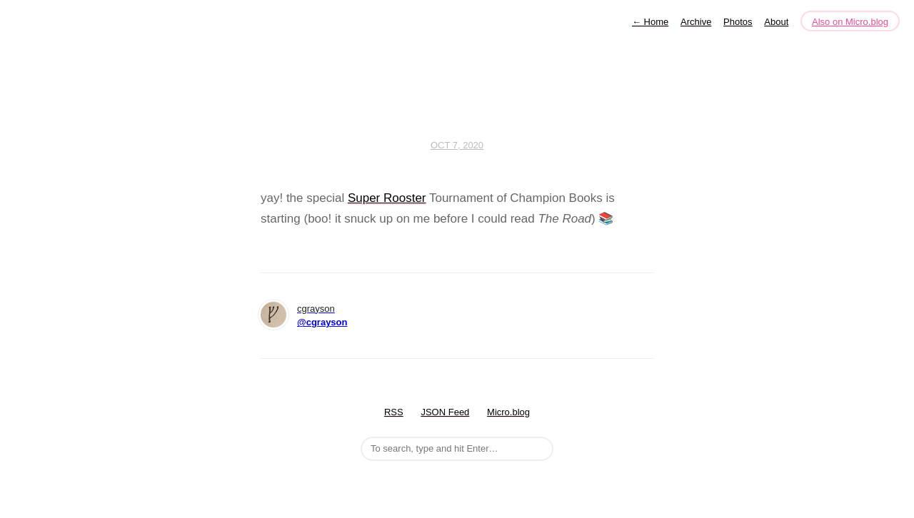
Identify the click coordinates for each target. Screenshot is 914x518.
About (776, 21)
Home (650, 21)
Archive (696, 21)
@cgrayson (322, 322)
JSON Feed (445, 412)
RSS (393, 412)
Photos (737, 21)
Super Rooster (387, 198)
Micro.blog (508, 412)
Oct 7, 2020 (457, 145)
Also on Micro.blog (850, 21)
